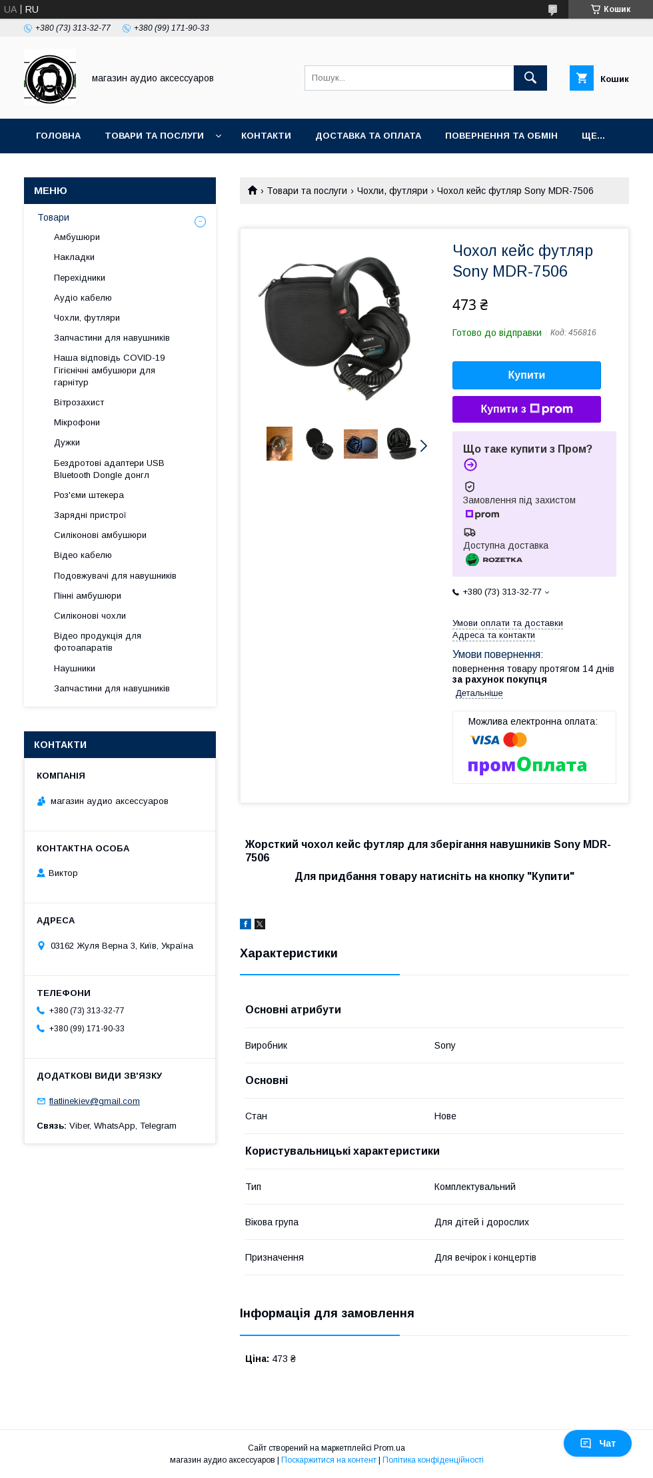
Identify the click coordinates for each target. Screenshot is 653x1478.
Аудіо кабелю (83, 298)
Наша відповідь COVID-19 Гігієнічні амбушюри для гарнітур (109, 370)
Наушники (74, 668)
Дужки (67, 442)
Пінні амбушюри (87, 596)
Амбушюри (77, 237)
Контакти (266, 136)
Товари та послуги (154, 136)
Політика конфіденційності (433, 1460)
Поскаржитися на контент (328, 1460)
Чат (598, 1443)
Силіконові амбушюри (100, 535)
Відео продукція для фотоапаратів (97, 642)
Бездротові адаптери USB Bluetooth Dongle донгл (109, 469)
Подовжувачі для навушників (115, 576)
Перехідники (79, 278)
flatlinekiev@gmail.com (94, 1101)
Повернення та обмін (501, 136)
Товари (53, 217)
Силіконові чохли (90, 616)
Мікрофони (77, 422)
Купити (527, 375)
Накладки (74, 257)
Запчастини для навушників (112, 338)
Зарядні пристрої (90, 515)
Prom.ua (389, 1448)
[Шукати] (530, 78)
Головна (58, 136)
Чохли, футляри (392, 190)
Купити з (526, 409)
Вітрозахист (79, 402)
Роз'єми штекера (89, 495)
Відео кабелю (83, 555)
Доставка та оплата (368, 136)
